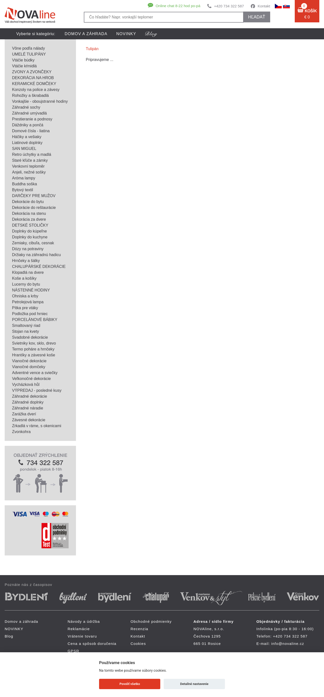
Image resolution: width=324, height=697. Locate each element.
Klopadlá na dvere (28, 272)
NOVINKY (126, 34)
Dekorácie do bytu (28, 202)
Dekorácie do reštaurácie (34, 207)
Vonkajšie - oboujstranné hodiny (40, 101)
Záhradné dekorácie (29, 396)
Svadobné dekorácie (30, 337)
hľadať (256, 17)
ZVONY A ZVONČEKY (32, 72)
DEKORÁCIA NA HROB (33, 78)
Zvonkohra (21, 432)
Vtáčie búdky (23, 60)
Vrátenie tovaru (82, 636)
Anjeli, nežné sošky (29, 172)
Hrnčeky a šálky (26, 261)
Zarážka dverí (24, 414)
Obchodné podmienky (151, 621)
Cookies (138, 643)
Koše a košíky (24, 278)
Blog (9, 636)
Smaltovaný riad (26, 325)
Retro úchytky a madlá (31, 154)
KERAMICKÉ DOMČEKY (34, 84)
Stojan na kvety (25, 331)
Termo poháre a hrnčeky (33, 349)
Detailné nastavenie (194, 684)
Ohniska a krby (25, 296)
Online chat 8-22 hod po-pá (178, 6)
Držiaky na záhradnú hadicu (36, 255)
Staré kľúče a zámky (30, 160)
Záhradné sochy (26, 107)
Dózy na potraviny (28, 249)
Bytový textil (22, 190)
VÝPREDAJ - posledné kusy (36, 390)
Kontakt (264, 6)
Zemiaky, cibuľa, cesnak (33, 243)
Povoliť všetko (129, 684)
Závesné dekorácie (28, 420)
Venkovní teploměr (28, 166)
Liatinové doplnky (27, 143)
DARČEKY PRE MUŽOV (34, 196)
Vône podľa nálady (28, 48)
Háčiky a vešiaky (26, 137)
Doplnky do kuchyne (29, 237)
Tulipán (92, 49)
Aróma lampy (23, 178)
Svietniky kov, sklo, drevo (34, 343)
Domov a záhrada (86, 34)
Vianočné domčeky (28, 367)
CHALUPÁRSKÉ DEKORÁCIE (39, 266)
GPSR (73, 651)
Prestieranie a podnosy (32, 119)
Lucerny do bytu (26, 284)
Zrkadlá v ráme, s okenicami (36, 426)
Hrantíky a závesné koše (33, 355)
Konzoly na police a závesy (35, 89)
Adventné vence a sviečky (35, 373)
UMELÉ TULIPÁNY (29, 54)
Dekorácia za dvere (29, 219)
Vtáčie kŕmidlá (24, 66)
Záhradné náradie (27, 408)
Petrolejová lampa (28, 302)
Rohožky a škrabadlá (30, 95)
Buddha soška (24, 184)
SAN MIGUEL (24, 148)
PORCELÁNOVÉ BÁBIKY (34, 320)
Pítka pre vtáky (25, 308)
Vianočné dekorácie (29, 361)
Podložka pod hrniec (30, 314)
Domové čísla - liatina (31, 131)
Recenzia (139, 629)
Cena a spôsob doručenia (92, 643)
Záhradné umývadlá (29, 113)
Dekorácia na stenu (29, 213)
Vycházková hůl (25, 384)
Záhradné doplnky (28, 402)
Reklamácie (79, 629)
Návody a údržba (84, 621)
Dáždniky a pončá (27, 125)
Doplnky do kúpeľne (29, 231)
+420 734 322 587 (229, 6)
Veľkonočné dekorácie (31, 379)
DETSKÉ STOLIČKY (30, 225)
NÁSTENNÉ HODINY (31, 290)
